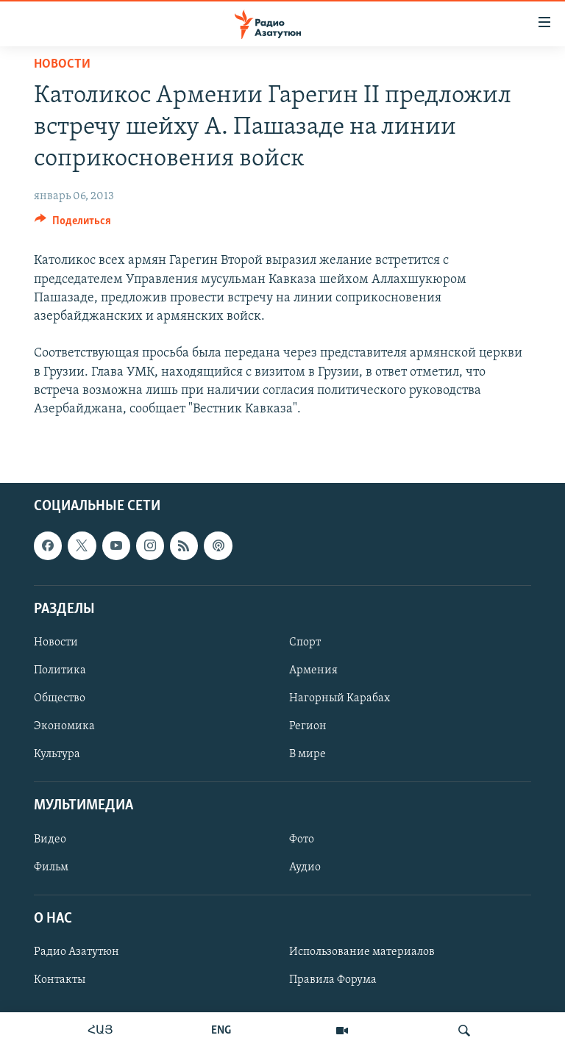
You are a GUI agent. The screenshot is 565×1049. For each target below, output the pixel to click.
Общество (59, 698)
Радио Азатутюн (76, 952)
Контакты (59, 980)
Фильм (51, 867)
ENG (221, 1031)
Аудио (305, 867)
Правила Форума (333, 980)
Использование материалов (362, 952)
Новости (62, 64)
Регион (308, 726)
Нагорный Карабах (339, 698)
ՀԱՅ (100, 1031)
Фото (301, 839)
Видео (50, 839)
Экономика (64, 726)
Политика (60, 670)
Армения (313, 670)
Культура (57, 754)
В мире (307, 754)
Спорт (305, 642)
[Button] (73, 224)
